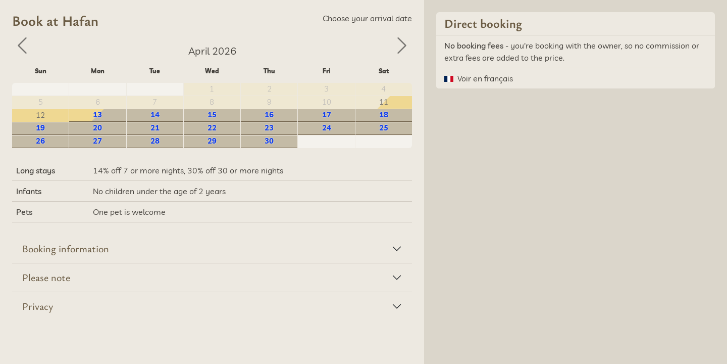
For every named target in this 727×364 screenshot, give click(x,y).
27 (97, 141)
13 (97, 114)
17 (326, 114)
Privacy (37, 306)
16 (269, 114)
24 (326, 127)
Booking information (65, 248)
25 (383, 127)
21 (155, 127)
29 (212, 141)
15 (212, 114)
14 (155, 114)
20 (97, 127)
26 (40, 141)
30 (269, 141)
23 (269, 127)
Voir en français (485, 78)
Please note (46, 277)
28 (155, 141)
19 (40, 127)
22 (212, 127)
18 (383, 114)
